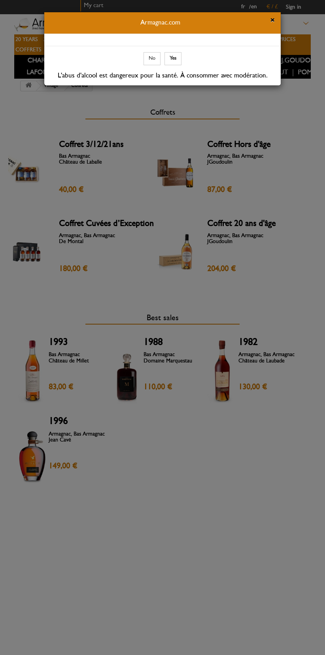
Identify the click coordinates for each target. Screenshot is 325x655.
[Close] (272, 21)
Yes (173, 58)
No (152, 58)
